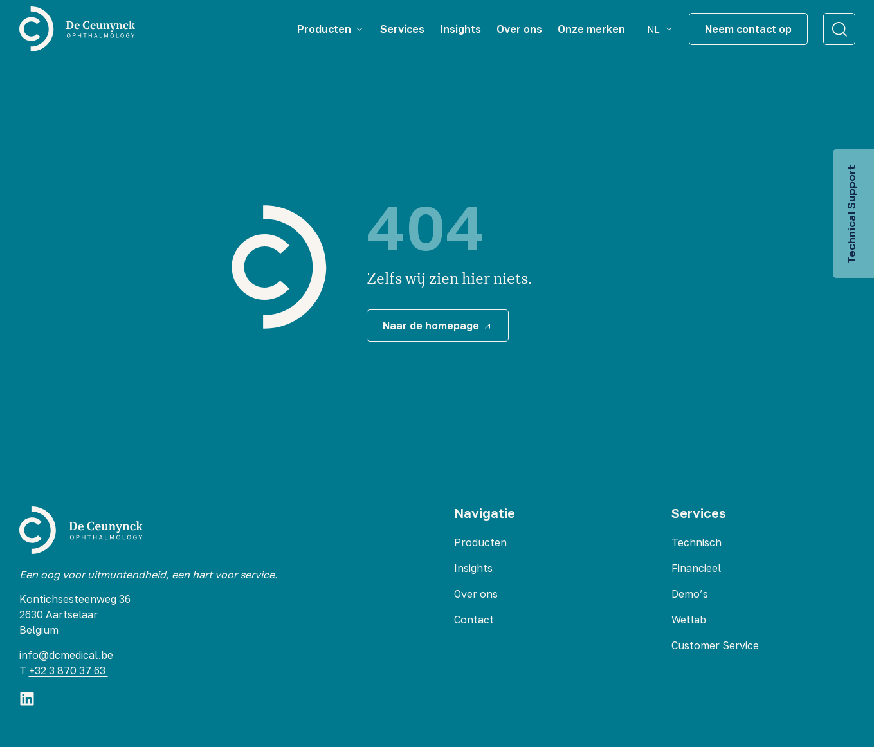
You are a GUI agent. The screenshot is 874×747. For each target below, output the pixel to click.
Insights (473, 568)
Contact (474, 619)
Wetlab (688, 619)
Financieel (696, 568)
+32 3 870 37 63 (68, 670)
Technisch (696, 542)
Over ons (476, 593)
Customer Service (715, 645)
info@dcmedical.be (66, 655)
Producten (480, 542)
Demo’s (689, 593)
